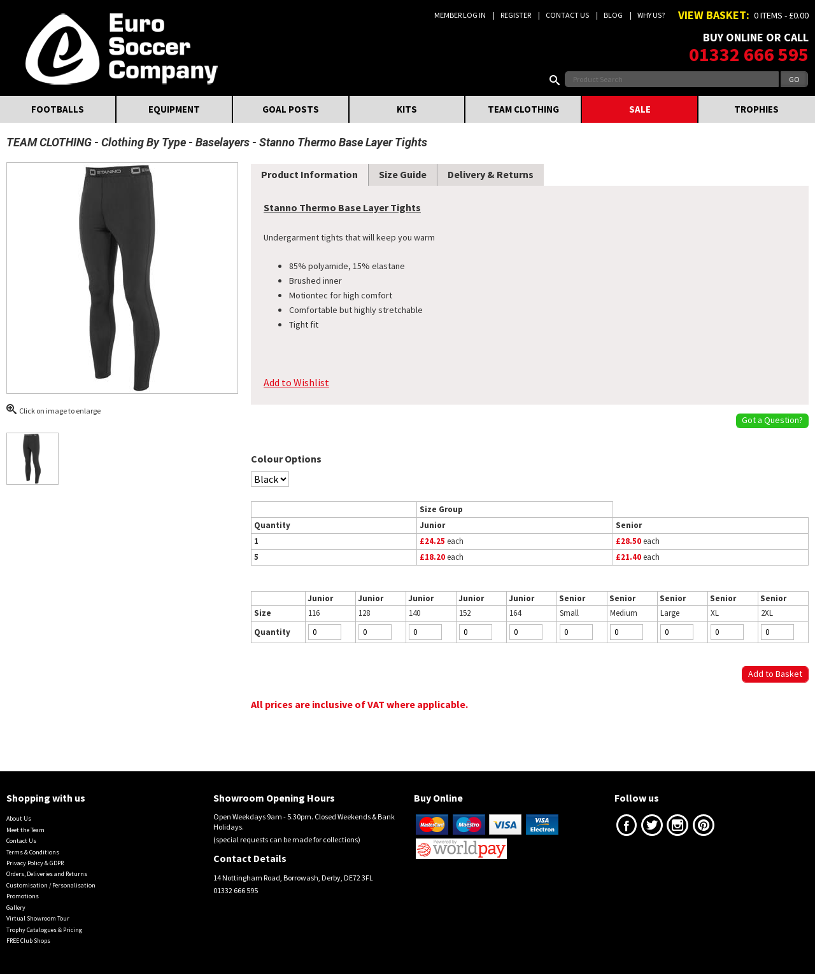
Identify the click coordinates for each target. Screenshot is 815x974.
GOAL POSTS (290, 109)
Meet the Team (25, 830)
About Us (18, 818)
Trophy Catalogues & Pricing (44, 930)
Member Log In (460, 15)
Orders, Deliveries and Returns (46, 874)
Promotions (22, 896)
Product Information (309, 174)
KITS (407, 109)
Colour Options (286, 458)
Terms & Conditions (32, 852)
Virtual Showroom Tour (37, 918)
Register (515, 15)
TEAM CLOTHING (523, 109)
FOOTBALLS (57, 109)
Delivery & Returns (491, 174)
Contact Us (567, 15)
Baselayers (222, 142)
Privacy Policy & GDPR (35, 863)
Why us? (651, 15)
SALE (640, 109)
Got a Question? (772, 420)
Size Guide (403, 174)
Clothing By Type (143, 142)
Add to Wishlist (296, 382)
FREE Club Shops (28, 940)
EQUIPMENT (174, 109)
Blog (613, 15)
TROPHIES (756, 109)
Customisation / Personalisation (51, 885)
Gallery (15, 907)
